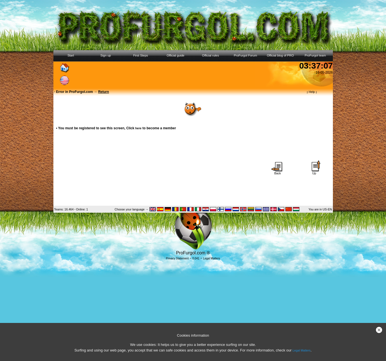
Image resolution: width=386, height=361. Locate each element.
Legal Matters (302, 350)
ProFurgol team (315, 55)
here (138, 128)
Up (314, 172)
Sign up (105, 55)
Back (277, 172)
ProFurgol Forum (245, 55)
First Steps (140, 55)
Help (312, 91)
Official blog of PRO (280, 55)
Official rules (210, 55)
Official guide (175, 55)
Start (70, 55)
